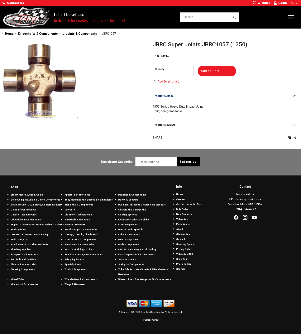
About (179, 229)
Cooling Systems (127, 214)
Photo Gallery (183, 264)
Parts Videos (183, 224)
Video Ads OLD (184, 254)
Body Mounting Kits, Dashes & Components (88, 199)
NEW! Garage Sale (128, 239)
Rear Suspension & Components (136, 254)
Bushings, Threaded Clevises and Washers (142, 204)
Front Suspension (128, 224)
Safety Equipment (74, 259)
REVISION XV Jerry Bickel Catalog (137, 249)
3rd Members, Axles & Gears (27, 194)
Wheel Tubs (17, 279)
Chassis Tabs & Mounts (24, 214)
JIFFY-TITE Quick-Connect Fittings (30, 234)
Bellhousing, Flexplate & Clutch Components (35, 199)
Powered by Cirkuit (150, 320)
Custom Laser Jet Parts (189, 204)
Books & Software (128, 199)
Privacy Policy (184, 249)
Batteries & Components (132, 194)
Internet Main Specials (130, 229)
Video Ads (182, 219)
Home (179, 194)
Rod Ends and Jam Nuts (23, 259)
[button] (13, 3)
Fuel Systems (18, 229)
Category (69, 209)
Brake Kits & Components (78, 204)
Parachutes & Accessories (79, 244)
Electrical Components (77, 219)
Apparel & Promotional (77, 194)
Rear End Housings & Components (83, 254)
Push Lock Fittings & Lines (79, 249)
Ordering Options (185, 244)
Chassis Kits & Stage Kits (132, 209)
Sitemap (180, 269)
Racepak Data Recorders (24, 254)
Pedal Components (129, 244)
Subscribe (188, 162)
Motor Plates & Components (80, 239)
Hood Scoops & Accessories (80, 229)
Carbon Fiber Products (23, 209)
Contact (180, 239)
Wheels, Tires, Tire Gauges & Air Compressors (144, 279)
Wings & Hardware (74, 284)
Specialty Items (73, 264)
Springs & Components (131, 264)
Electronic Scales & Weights (134, 219)
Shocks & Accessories (24, 264)
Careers (180, 199)
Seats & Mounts (127, 259)
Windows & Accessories (24, 284)
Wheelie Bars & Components (80, 279)
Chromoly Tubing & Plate (78, 214)
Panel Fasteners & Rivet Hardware (30, 244)
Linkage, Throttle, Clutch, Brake (81, 234)
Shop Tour (182, 259)
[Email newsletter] (157, 161)
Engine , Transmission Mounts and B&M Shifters (37, 224)
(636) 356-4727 (245, 209)
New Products (184, 214)
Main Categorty (19, 239)
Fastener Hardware (75, 224)
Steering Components (23, 269)
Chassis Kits (183, 234)
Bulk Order (182, 209)
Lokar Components (129, 234)
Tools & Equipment (74, 269)
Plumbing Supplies (21, 249)
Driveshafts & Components (26, 219)
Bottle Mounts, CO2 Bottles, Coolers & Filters (36, 204)
